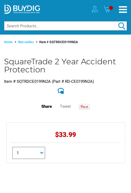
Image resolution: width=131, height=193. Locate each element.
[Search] (65, 26)
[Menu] (123, 9)
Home (8, 42)
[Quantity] (28, 153)
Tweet (65, 106)
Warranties (26, 42)
